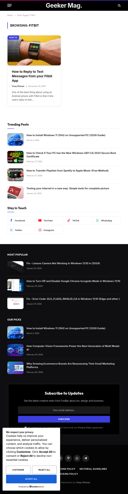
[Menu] (9, 5)
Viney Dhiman (18, 86)
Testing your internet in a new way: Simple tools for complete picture (67, 188)
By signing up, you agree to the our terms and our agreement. (64, 427)
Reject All (44, 470)
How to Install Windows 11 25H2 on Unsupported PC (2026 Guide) (65, 135)
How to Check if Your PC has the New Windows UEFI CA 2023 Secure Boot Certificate (71, 154)
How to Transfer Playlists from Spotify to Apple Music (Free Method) (67, 170)
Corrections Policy (63, 469)
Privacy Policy (85, 427)
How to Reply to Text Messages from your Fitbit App (32, 76)
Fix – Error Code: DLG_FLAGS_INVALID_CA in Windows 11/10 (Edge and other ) (73, 298)
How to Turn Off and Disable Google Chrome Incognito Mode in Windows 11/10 (73, 281)
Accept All (31, 479)
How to (13, 37)
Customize (18, 470)
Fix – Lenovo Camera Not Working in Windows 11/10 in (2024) (63, 263)
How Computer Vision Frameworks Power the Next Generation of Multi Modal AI (72, 347)
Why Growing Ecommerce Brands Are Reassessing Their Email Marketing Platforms (70, 365)
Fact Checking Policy (64, 474)
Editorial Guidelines (93, 469)
